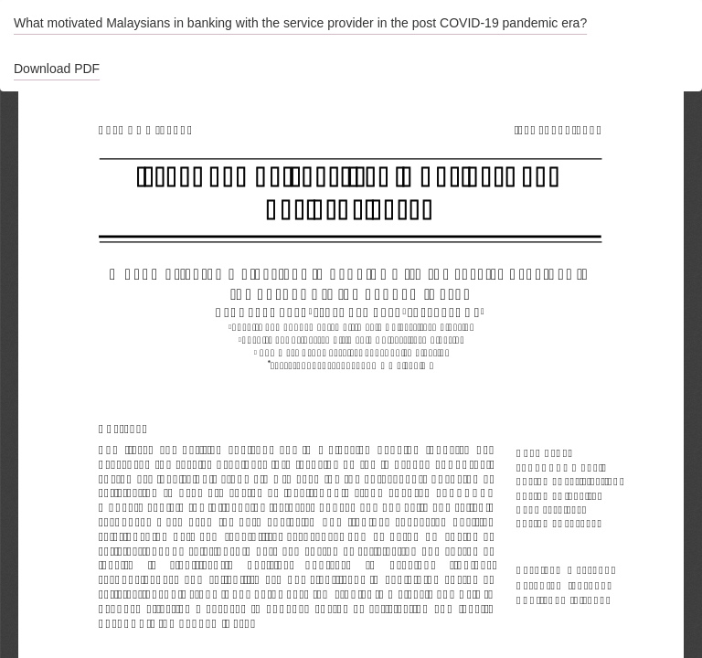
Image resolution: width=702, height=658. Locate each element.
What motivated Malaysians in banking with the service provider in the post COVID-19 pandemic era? (300, 23)
